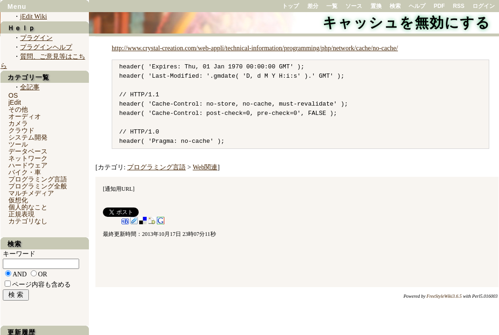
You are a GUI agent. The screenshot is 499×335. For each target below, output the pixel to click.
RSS (459, 6)
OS (13, 95)
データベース (27, 151)
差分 (312, 6)
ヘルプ (417, 6)
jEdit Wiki (33, 16)
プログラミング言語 (156, 167)
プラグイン (36, 37)
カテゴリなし (27, 221)
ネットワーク (27, 158)
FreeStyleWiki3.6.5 (444, 296)
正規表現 (21, 214)
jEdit (14, 102)
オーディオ (24, 116)
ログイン (483, 6)
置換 (376, 6)
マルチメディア (31, 193)
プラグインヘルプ (46, 47)
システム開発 (27, 137)
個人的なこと (27, 207)
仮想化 (18, 200)
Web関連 (205, 167)
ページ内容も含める (41, 284)
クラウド (21, 130)
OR (42, 274)
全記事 (30, 87)
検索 (395, 6)
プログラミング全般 (37, 186)
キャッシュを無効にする (407, 22)
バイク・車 (24, 172)
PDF (439, 6)
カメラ (18, 123)
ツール (18, 144)
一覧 (331, 6)
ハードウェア (27, 165)
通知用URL (119, 189)
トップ (290, 6)
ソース (353, 6)
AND (20, 274)
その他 (18, 109)
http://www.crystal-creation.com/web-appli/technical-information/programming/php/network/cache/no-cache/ (255, 48)
